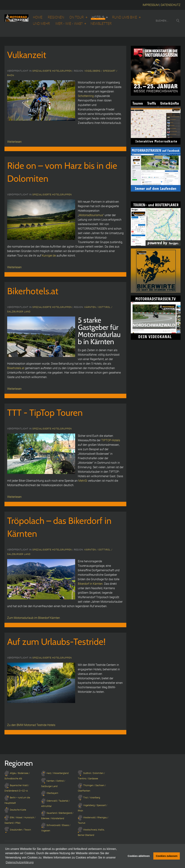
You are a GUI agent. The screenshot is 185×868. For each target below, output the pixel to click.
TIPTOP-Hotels (110, 440)
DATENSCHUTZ (171, 5)
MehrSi (82, 480)
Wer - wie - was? (68, 24)
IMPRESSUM (151, 5)
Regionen (56, 17)
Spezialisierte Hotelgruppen (52, 70)
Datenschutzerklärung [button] (20, 862)
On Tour (76, 17)
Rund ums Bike (124, 17)
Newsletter (101, 24)
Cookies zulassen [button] (166, 856)
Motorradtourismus (91, 215)
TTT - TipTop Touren (45, 412)
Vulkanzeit (26, 54)
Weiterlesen (14, 141)
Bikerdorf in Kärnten (90, 583)
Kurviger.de (49, 255)
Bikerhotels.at (32, 291)
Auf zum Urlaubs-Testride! (56, 641)
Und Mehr (41, 24)
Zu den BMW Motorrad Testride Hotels (31, 725)
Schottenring (86, 96)
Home (37, 17)
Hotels (98, 17)
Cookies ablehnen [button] (139, 856)
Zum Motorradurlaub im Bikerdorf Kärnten (33, 618)
